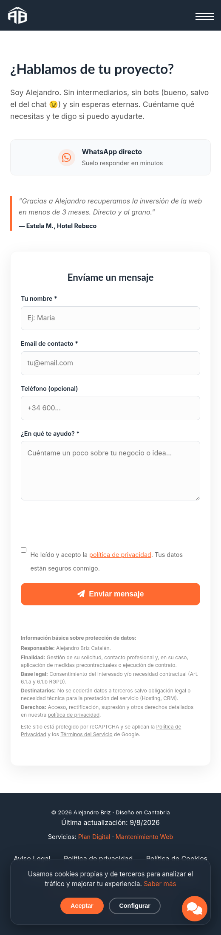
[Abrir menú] (205, 16)
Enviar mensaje (110, 594)
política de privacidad (120, 554)
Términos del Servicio (86, 734)
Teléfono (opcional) (49, 388)
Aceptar (82, 905)
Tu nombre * (39, 298)
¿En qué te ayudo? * (50, 433)
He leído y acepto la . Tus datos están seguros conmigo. (107, 558)
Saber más (160, 884)
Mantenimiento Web (144, 836)
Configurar (134, 905)
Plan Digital (94, 836)
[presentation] (85, 528)
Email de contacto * (49, 343)
